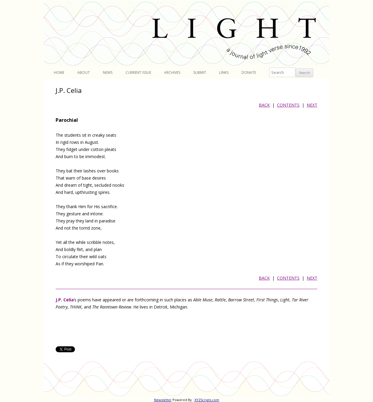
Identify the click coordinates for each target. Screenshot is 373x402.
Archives (172, 72)
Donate (249, 72)
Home (59, 72)
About (83, 72)
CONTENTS (288, 105)
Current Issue (138, 72)
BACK (264, 105)
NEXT (312, 105)
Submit (199, 72)
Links (223, 72)
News (107, 72)
